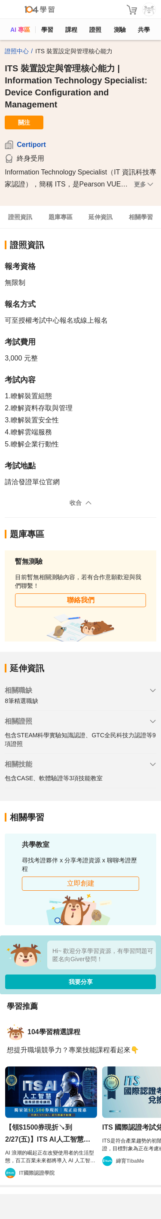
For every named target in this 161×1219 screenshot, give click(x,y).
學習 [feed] (47, 29)
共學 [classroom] (144, 29)
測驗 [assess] (120, 29)
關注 (24, 122)
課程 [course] (71, 29)
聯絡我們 (80, 600)
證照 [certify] (95, 29)
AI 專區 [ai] (20, 29)
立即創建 (80, 883)
